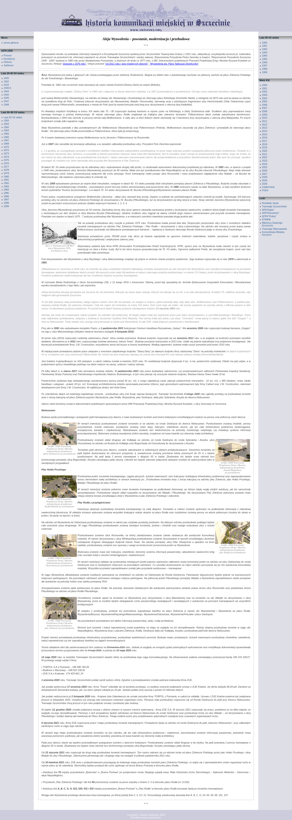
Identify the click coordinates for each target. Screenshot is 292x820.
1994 (264, 55)
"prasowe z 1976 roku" (74, 63)
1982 (6, 183)
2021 (264, 154)
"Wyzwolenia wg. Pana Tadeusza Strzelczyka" (174, 63)
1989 (6, 206)
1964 (6, 130)
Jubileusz (8, 65)
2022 (264, 157)
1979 (6, 173)
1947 (6, 101)
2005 (264, 101)
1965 (6, 133)
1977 (6, 166)
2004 (264, 98)
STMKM (266, 219)
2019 (264, 147)
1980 (6, 176)
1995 (264, 59)
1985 (6, 193)
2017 (264, 141)
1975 (6, 160)
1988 (6, 202)
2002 (264, 91)
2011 (264, 121)
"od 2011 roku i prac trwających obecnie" (126, 63)
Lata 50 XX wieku (13, 117)
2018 (264, 144)
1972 (6, 150)
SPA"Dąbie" (268, 209)
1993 (264, 52)
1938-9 (7, 88)
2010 (264, 117)
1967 (6, 140)
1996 (264, 62)
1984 (6, 189)
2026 (264, 170)
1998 (264, 69)
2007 (264, 108)
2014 (264, 131)
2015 (264, 134)
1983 (6, 186)
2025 (264, 167)
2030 (264, 183)
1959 (6, 123)
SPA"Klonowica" (270, 213)
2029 (264, 180)
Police (265, 190)
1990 (264, 42)
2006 (264, 104)
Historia (8, 62)
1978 (6, 169)
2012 (264, 124)
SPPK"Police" (269, 216)
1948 (6, 104)
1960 (6, 127)
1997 (264, 65)
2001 (264, 88)
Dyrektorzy (9, 58)
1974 (6, 156)
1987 (6, 199)
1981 (6, 179)
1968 (6, 143)
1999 (264, 72)
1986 (6, 196)
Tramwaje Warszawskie (274, 228)
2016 (264, 137)
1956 (6, 120)
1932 (6, 81)
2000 (264, 85)
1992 (264, 49)
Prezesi (8, 55)
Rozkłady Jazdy (270, 203)
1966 (6, 137)
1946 (6, 97)
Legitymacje (268, 187)
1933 (6, 84)
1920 (6, 78)
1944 (6, 91)
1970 (6, 147)
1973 (6, 153)
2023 (264, 160)
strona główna (11, 42)
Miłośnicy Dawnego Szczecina (272, 224)
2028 (264, 177)
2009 (264, 114)
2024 (264, 164)
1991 (264, 45)
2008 (264, 111)
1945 (6, 94)
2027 (264, 174)
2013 (264, 127)
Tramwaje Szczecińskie (274, 206)
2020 (264, 150)
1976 (6, 163)
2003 (264, 95)
